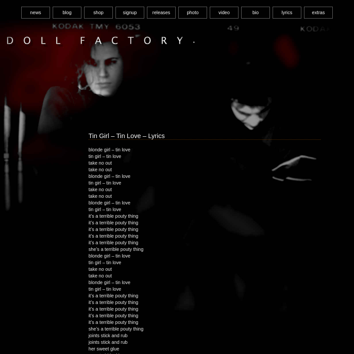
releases (161, 12)
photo (193, 12)
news (35, 12)
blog (66, 12)
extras (318, 12)
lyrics (286, 12)
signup (130, 12)
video (224, 12)
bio (255, 12)
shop (98, 12)
